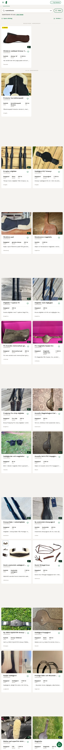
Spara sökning (7, 18)
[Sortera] (58, 18)
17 (36, 689)
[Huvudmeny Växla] (3, 2)
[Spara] (28, 51)
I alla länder (19, 14)
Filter (58, 10)
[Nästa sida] (41, 689)
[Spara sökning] (59, 744)
